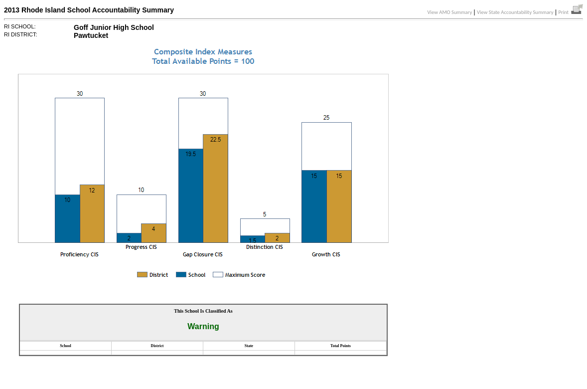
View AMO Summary (450, 12)
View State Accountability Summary (515, 12)
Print (570, 12)
